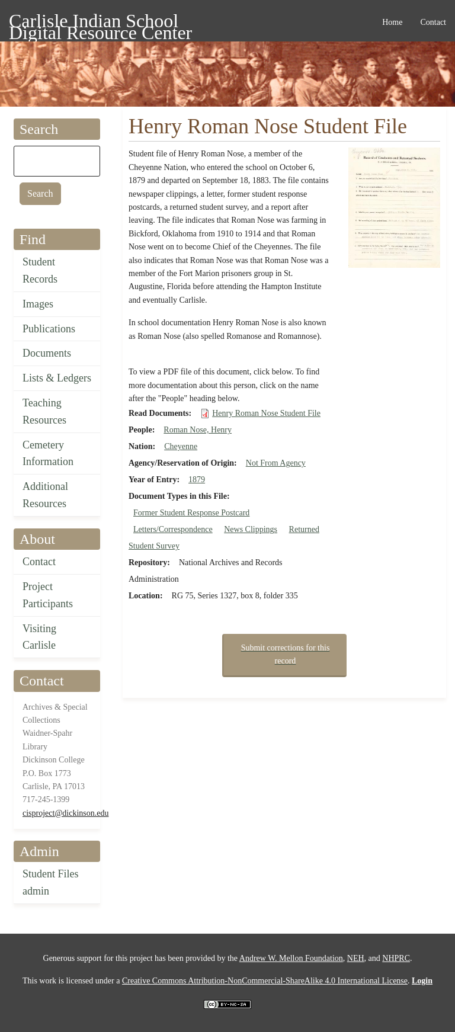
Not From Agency (276, 463)
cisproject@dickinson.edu (65, 813)
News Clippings (250, 529)
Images (38, 304)
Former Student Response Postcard (191, 512)
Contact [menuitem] (433, 22)
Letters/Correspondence (173, 529)
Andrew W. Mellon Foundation (291, 958)
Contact (39, 562)
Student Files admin (51, 882)
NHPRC (396, 958)
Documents (47, 353)
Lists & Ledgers (57, 378)
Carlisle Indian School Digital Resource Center (100, 23)
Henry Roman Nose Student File (266, 413)
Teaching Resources (44, 411)
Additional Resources (45, 494)
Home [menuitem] (392, 22)
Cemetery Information (48, 453)
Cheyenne (180, 446)
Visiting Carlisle (39, 637)
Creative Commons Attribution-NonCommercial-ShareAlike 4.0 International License (265, 980)
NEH (355, 958)
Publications (49, 329)
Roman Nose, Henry (198, 429)
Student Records (40, 270)
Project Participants (48, 595)
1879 (196, 479)
